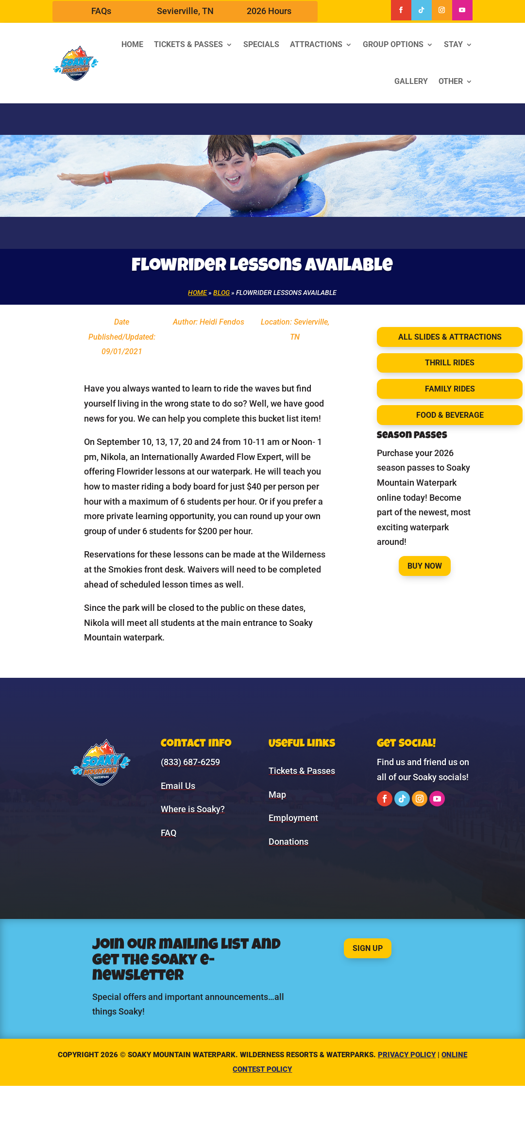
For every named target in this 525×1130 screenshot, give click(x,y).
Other (451, 81)
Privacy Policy (407, 1054)
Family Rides (450, 388)
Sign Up (368, 948)
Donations (288, 841)
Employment (293, 818)
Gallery (411, 81)
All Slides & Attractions (450, 337)
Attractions (316, 44)
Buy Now (424, 566)
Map (277, 794)
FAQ (168, 833)
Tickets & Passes (188, 44)
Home (132, 44)
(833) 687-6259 (190, 762)
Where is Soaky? (193, 809)
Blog (221, 292)
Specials (261, 44)
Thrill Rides (449, 362)
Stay (453, 44)
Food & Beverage (450, 415)
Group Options (393, 44)
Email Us (178, 786)
